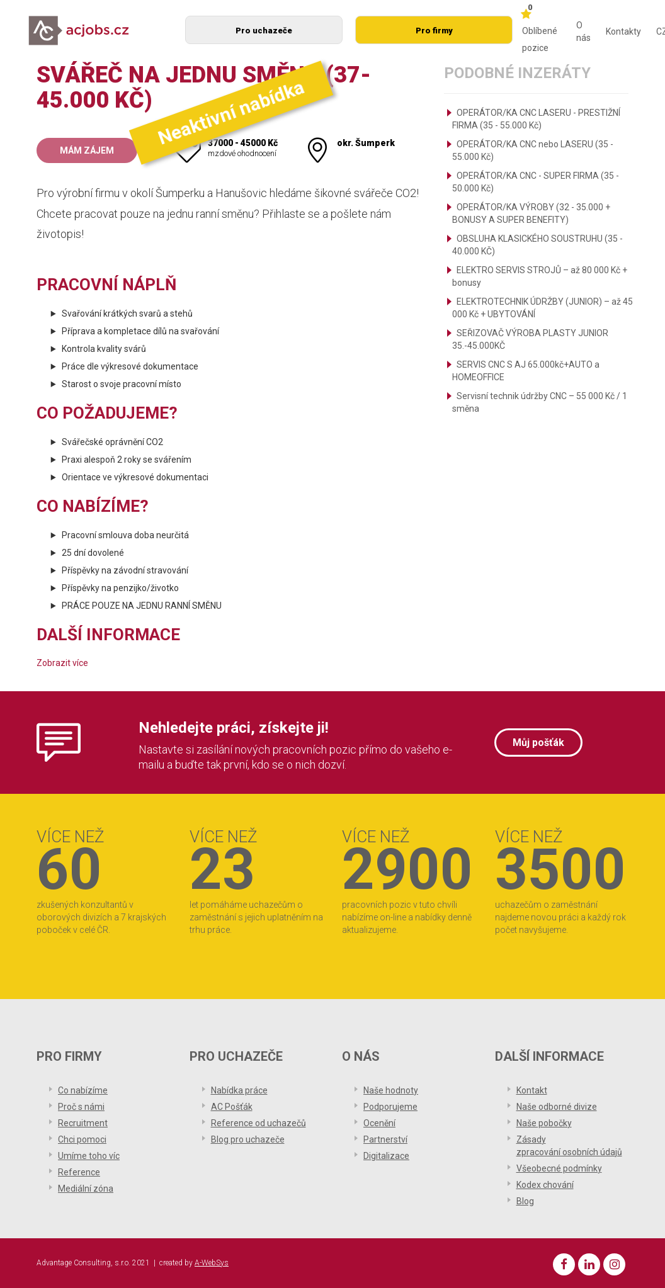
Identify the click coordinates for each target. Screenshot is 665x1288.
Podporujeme (390, 1107)
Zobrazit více (62, 663)
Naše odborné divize (556, 1107)
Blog (525, 1201)
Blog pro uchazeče (248, 1139)
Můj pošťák (538, 743)
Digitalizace (386, 1156)
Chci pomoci (82, 1139)
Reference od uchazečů (258, 1123)
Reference (79, 1172)
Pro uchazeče (264, 30)
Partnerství (385, 1139)
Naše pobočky (544, 1123)
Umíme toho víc (89, 1156)
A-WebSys (212, 1262)
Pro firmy (434, 30)
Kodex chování (545, 1185)
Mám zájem (87, 150)
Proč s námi (81, 1107)
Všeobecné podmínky (559, 1168)
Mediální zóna (85, 1188)
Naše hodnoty (390, 1090)
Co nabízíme (83, 1090)
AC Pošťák (232, 1107)
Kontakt (531, 1090)
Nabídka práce (239, 1090)
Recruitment (83, 1123)
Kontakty (623, 31)
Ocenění (379, 1123)
